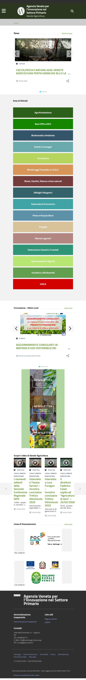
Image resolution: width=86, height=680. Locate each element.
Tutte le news (67, 35)
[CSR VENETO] (43, 573)
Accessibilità (44, 656)
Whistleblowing (63, 656)
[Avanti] (70, 55)
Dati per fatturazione (30, 656)
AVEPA (47, 624)
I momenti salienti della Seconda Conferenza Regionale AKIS (20, 491)
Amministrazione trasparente (25, 623)
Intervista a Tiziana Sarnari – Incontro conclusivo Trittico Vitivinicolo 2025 (35, 492)
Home (16, 24)
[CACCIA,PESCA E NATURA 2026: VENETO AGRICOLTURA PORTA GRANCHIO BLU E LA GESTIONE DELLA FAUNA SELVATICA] (43, 51)
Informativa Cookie (20, 658)
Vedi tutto (68, 309)
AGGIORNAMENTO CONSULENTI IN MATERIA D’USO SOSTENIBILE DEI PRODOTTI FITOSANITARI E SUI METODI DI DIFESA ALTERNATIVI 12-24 (41, 351)
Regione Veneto (51, 620)
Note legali (32, 658)
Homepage (17, 656)
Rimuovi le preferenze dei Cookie (26, 677)
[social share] (67, 82)
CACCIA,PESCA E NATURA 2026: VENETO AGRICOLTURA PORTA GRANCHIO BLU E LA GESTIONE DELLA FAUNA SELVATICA (41, 75)
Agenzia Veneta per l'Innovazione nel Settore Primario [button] (46, 601)
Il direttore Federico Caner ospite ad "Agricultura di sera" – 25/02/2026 (67, 492)
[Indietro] (16, 55)
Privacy (53, 656)
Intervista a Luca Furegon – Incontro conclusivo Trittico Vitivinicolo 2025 (51, 494)
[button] (4, 12)
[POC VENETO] (43, 541)
